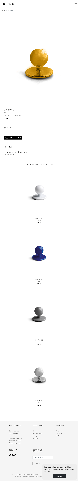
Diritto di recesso (14, 436)
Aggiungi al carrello (13, 137)
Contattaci (35, 438)
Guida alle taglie (13, 433)
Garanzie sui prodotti (15, 443)
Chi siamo (35, 431)
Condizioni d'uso (60, 433)
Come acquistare (14, 431)
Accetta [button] (59, 476)
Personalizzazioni (37, 433)
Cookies (58, 436)
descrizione (38, 147)
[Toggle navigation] (75, 3)
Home (3, 10)
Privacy (58, 431)
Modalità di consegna (15, 440)
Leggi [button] (49, 471)
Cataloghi (35, 436)
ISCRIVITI (37, 463)
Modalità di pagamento (15, 438)
